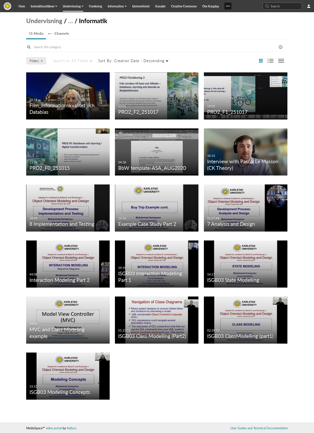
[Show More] (227, 6)
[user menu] (308, 6)
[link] (21, 6)
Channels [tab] (58, 32)
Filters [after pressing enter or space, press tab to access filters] (36, 61)
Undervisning (44, 20)
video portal (54, 428)
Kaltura (71, 428)
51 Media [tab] (36, 33)
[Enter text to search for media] (286, 6)
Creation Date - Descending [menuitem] (131, 60)
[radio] (261, 61)
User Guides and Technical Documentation (259, 428)
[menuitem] (24, 6)
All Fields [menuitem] (70, 60)
